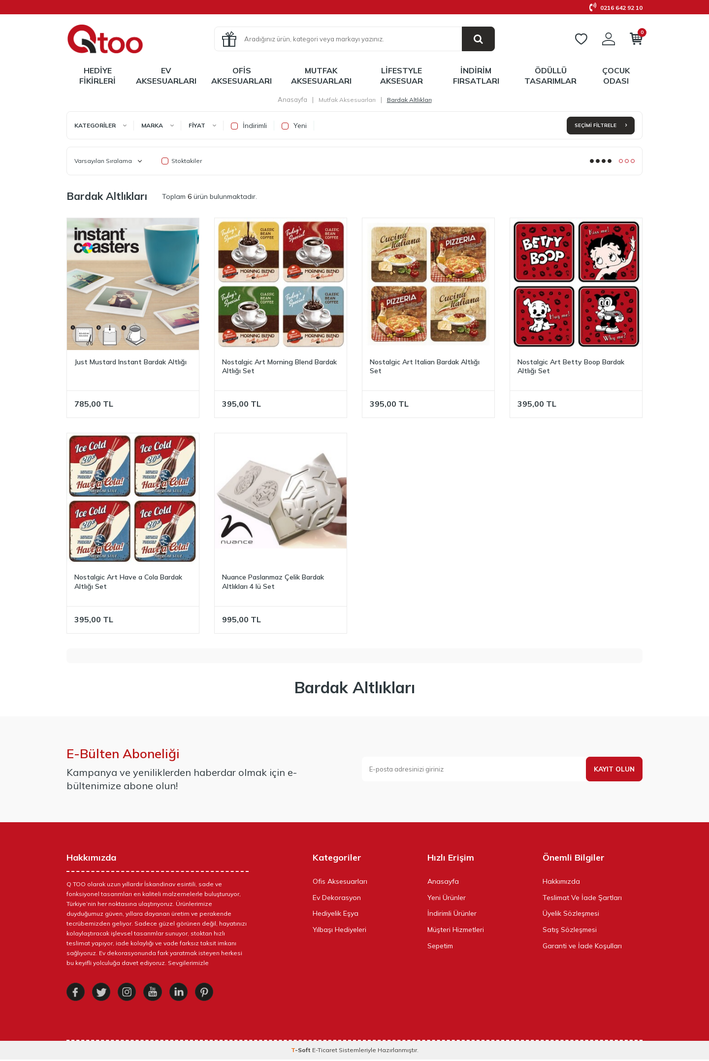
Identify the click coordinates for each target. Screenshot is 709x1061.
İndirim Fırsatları (476, 75)
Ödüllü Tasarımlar (550, 75)
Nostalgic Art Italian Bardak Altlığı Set (425, 366)
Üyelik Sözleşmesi (571, 913)
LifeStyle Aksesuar (401, 75)
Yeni (294, 125)
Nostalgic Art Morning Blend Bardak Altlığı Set (279, 366)
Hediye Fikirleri (97, 75)
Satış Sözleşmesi (570, 929)
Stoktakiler (181, 160)
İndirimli (249, 125)
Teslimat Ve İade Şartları (582, 897)
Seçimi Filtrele (601, 125)
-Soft (301, 1051)
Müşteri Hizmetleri (455, 929)
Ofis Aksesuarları (241, 75)
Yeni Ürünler (446, 897)
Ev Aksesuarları (166, 75)
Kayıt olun (613, 769)
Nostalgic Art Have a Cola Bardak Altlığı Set (128, 582)
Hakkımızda (561, 881)
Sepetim (440, 945)
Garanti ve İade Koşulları (582, 945)
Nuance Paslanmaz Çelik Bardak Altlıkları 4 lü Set (273, 582)
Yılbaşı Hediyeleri (339, 929)
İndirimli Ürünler (452, 913)
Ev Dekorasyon (337, 897)
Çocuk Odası (616, 75)
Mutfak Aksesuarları (321, 75)
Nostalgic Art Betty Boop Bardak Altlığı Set (570, 366)
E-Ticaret (324, 1051)
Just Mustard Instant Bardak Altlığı (130, 361)
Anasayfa (292, 99)
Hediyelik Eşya (335, 913)
